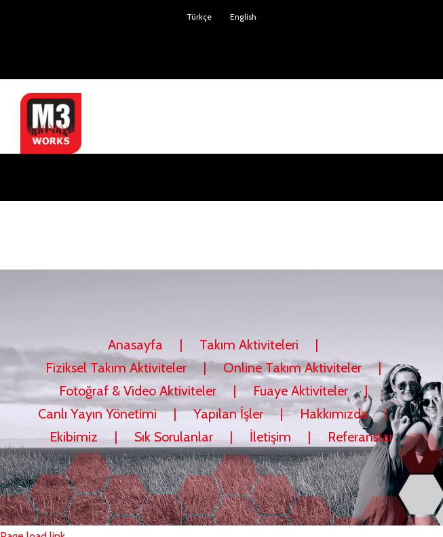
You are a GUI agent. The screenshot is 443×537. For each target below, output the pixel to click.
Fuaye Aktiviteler (300, 391)
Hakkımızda (334, 414)
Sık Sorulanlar (173, 437)
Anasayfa (135, 345)
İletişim (270, 437)
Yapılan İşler (228, 414)
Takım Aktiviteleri (248, 345)
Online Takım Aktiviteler (292, 368)
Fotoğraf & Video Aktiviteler (137, 391)
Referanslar (360, 437)
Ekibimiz (74, 437)
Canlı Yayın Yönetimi (97, 414)
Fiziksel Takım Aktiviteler (116, 368)
